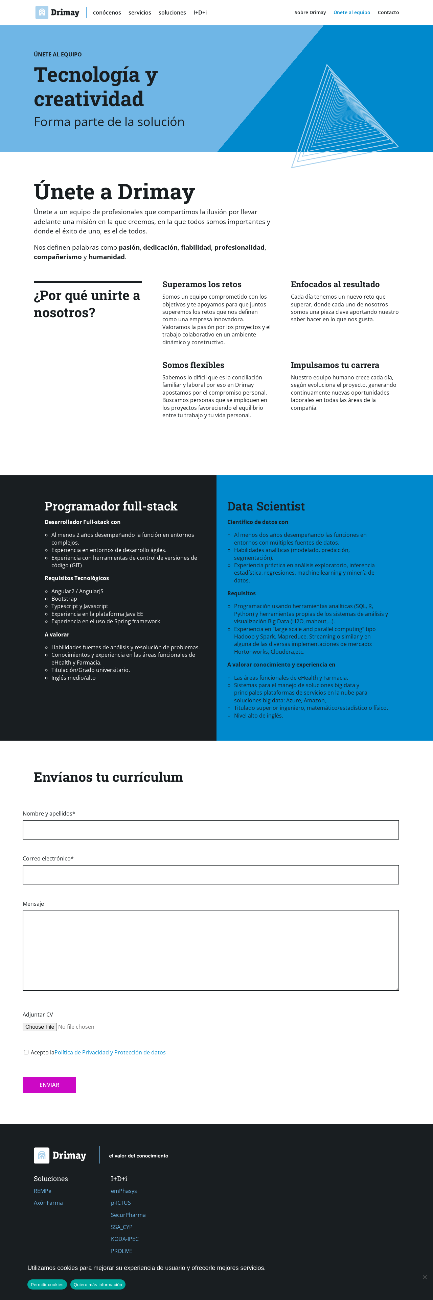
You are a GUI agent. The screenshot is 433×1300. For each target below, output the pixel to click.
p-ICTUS (121, 1202)
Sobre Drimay (310, 13)
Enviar (49, 1085)
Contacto (388, 13)
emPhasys (124, 1191)
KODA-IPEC (125, 1239)
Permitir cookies (47, 1284)
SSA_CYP (122, 1227)
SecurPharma (128, 1215)
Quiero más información (98, 1284)
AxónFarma (48, 1202)
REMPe (42, 1191)
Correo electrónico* (211, 866)
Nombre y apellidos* (211, 821)
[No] (424, 1277)
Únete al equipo (352, 13)
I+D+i (200, 13)
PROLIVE (121, 1251)
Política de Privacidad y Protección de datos (110, 1052)
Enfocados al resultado (335, 284)
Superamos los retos (202, 284)
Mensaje (211, 946)
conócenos (107, 13)
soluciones (172, 13)
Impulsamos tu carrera (335, 364)
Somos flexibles (193, 364)
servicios (140, 13)
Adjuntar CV (74, 1021)
